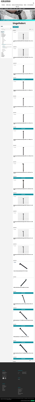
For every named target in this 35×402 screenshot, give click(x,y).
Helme (14, 9)
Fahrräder (2, 9)
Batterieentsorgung (20, 393)
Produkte (3, 5)
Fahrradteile (10, 9)
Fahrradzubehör (6, 9)
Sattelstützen (8, 20)
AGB (18, 392)
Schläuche (3, 49)
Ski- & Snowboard (30, 5)
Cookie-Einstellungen (24, 400)
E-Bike (3, 37)
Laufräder (3, 39)
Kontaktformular (20, 390)
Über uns (17, 7)
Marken (25, 5)
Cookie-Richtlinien (8, 399)
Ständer (3, 51)
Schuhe (17, 9)
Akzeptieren (32, 400)
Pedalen (3, 41)
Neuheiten (23, 9)
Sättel (3, 43)
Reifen (3, 42)
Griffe (3, 38)
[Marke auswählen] (6, 29)
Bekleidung (20, 9)
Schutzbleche (4, 50)
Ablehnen (29, 400)
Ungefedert (11, 20)
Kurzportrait (19, 389)
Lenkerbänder (4, 40)
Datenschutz (19, 391)
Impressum (19, 394)
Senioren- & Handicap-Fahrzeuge (17, 5)
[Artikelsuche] (33, 3)
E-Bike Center (8, 5)
